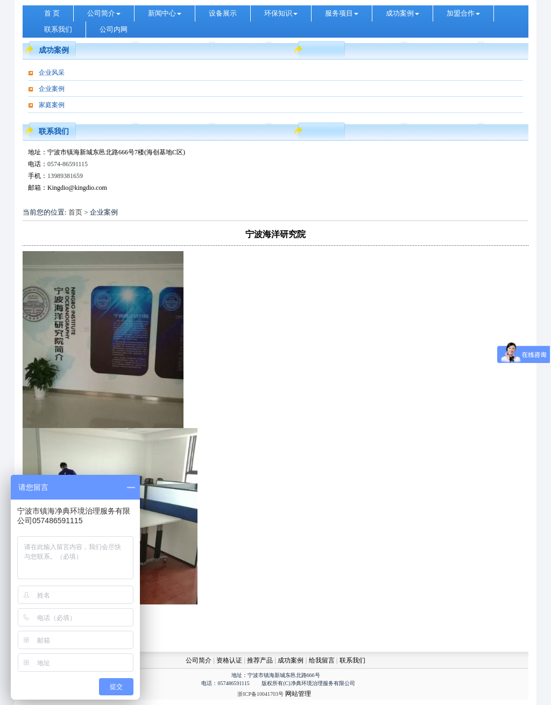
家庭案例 (52, 105)
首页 (75, 212)
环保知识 (281, 13)
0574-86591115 (67, 164)
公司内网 (114, 29)
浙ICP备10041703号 (260, 694)
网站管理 (298, 693)
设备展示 (223, 13)
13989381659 (65, 176)
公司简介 (104, 13)
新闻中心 (164, 13)
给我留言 (322, 660)
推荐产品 (260, 660)
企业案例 (52, 88)
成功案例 (402, 13)
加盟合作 (463, 13)
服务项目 (341, 13)
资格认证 (230, 660)
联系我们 (58, 29)
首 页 (52, 13)
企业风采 (52, 72)
